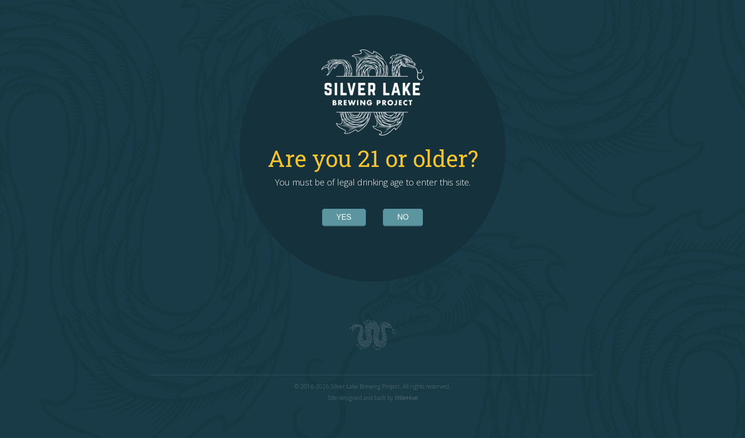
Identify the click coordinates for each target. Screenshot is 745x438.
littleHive (406, 398)
